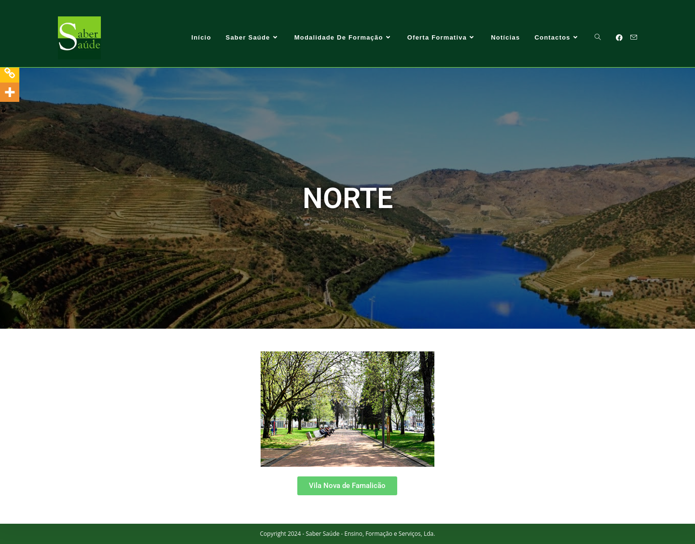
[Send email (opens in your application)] (633, 37)
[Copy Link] (9, 73)
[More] (9, 92)
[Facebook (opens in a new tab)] (619, 37)
